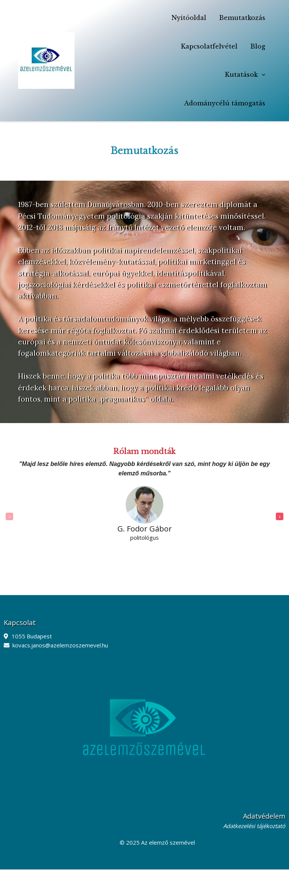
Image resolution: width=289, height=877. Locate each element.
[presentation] (9, 516)
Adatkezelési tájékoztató (254, 826)
